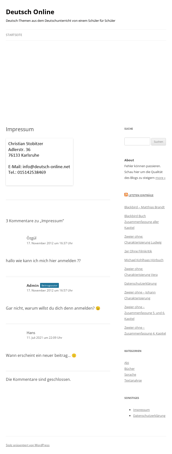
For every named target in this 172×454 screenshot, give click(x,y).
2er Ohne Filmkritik (138, 251)
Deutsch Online (30, 11)
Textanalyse (133, 380)
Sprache (130, 374)
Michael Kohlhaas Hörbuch (143, 260)
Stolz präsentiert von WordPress (28, 445)
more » (160, 177)
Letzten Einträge (141, 195)
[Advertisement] (86, 77)
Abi (126, 363)
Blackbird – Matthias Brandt (144, 207)
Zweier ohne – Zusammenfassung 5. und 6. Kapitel (144, 313)
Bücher (129, 368)
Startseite (14, 35)
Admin (33, 285)
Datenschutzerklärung (140, 283)
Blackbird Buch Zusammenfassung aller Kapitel (141, 222)
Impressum (141, 409)
